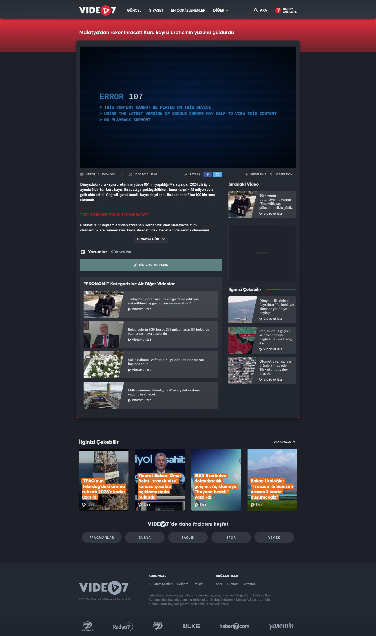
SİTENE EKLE (256, 174)
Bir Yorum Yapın (151, 265)
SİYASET (156, 11)
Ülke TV (191, 626)
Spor (231, 537)
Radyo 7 (123, 626)
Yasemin (281, 626)
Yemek (274, 537)
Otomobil (250, 584)
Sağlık (187, 537)
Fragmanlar (101, 537)
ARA (260, 10)
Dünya (145, 537)
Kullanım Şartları (161, 584)
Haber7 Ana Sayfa (286, 10)
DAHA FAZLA (284, 442)
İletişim (198, 584)
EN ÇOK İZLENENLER (188, 11)
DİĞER (221, 10)
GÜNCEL (134, 11)
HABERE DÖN (281, 174)
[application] (188, 107)
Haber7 (235, 626)
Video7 (90, 174)
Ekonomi (233, 584)
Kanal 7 (87, 626)
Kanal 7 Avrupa (158, 626)
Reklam (182, 584)
